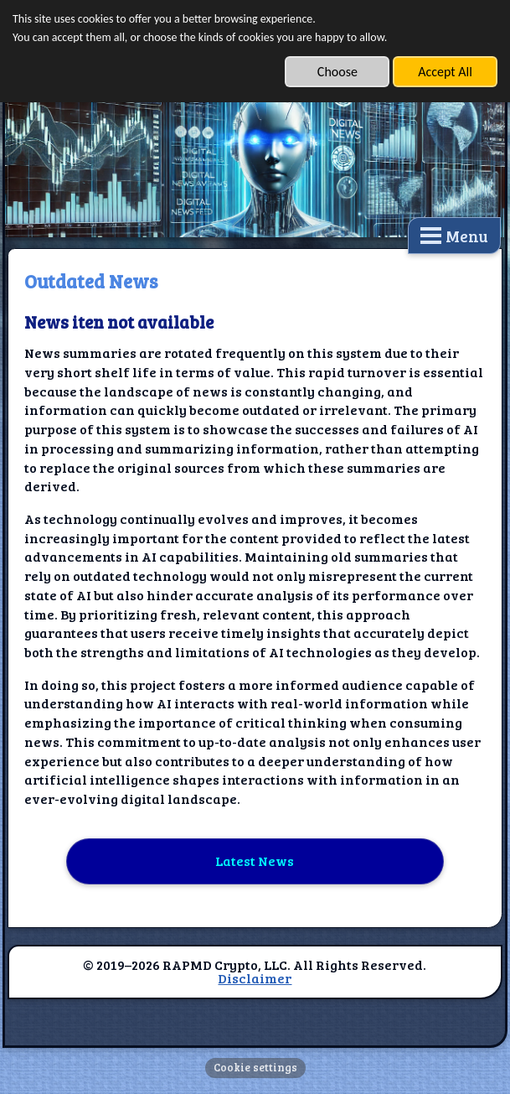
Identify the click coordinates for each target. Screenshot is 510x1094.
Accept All (445, 72)
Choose (337, 72)
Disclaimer (254, 978)
